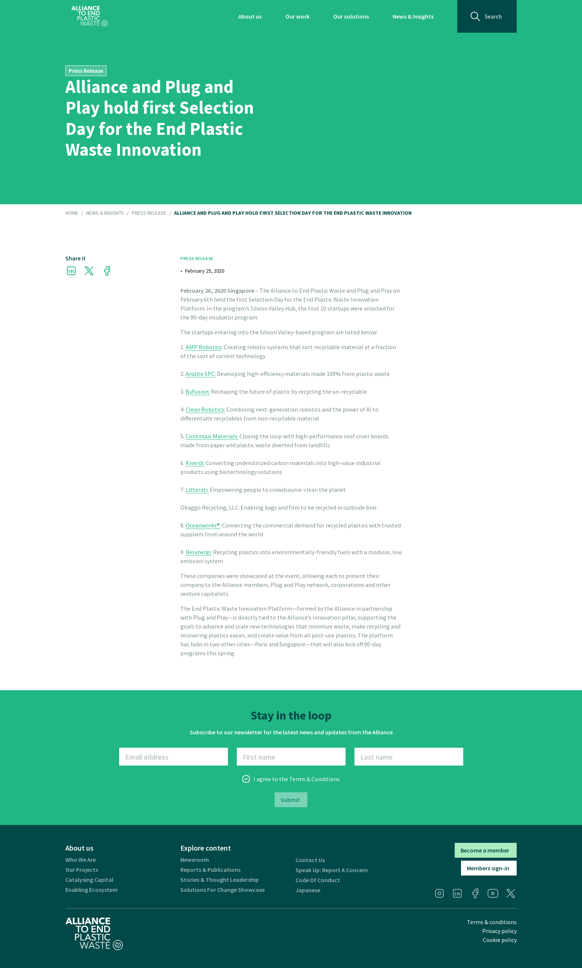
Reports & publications (210, 869)
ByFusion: (198, 391)
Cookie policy (500, 939)
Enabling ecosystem (91, 889)
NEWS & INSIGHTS (105, 213)
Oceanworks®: (203, 525)
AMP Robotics (204, 347)
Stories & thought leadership (219, 879)
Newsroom (194, 859)
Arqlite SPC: (201, 373)
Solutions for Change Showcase (222, 889)
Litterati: (197, 489)
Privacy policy (499, 931)
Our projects (81, 869)
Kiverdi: (195, 463)
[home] (89, 16)
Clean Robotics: (205, 409)
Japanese (307, 890)
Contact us (310, 860)
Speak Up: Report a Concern (331, 870)
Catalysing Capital (89, 879)
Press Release (149, 213)
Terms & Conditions (314, 779)
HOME (71, 213)
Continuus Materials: (212, 436)
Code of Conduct (317, 880)
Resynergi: (199, 552)
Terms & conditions (492, 922)
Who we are (80, 859)
